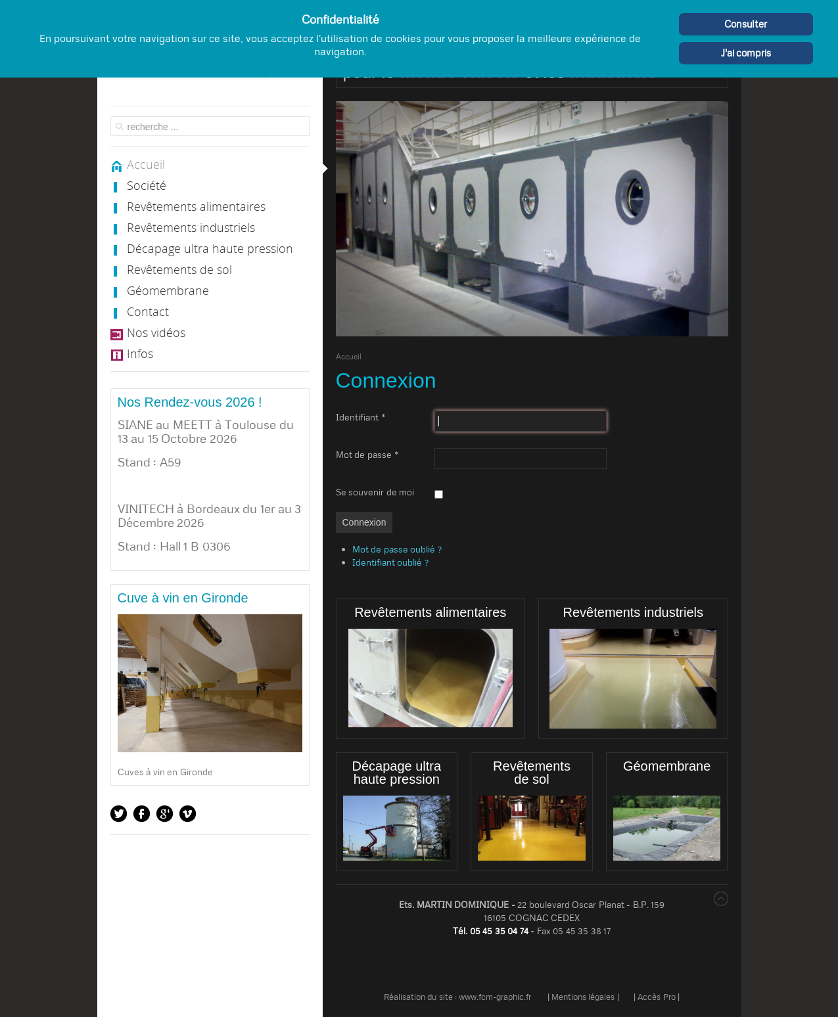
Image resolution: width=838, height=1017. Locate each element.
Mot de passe (367, 455)
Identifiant (361, 417)
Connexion (364, 522)
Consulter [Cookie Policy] (745, 24)
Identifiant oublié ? (390, 562)
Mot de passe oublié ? (397, 549)
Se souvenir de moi (375, 492)
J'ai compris (746, 53)
